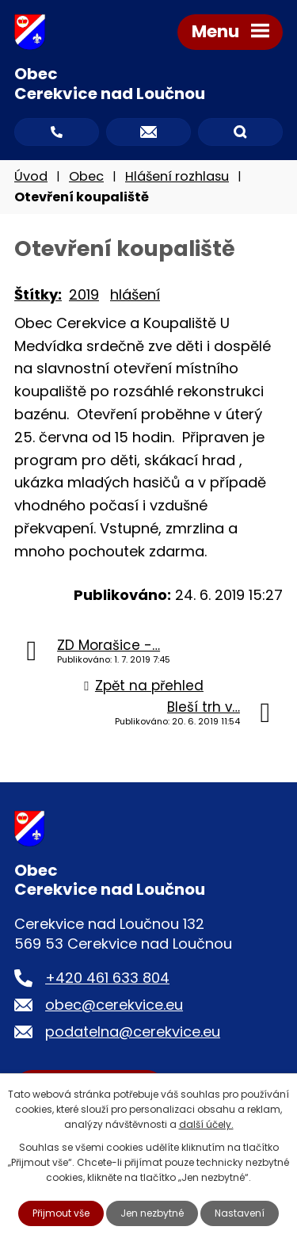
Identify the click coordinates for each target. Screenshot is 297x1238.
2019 (84, 294)
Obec (86, 176)
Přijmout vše (60, 1213)
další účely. (206, 1124)
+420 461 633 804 (107, 978)
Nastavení (240, 1213)
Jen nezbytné (152, 1213)
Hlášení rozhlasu (177, 176)
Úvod (31, 176)
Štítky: (38, 294)
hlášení (135, 294)
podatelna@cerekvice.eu (132, 1031)
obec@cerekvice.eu (114, 1004)
